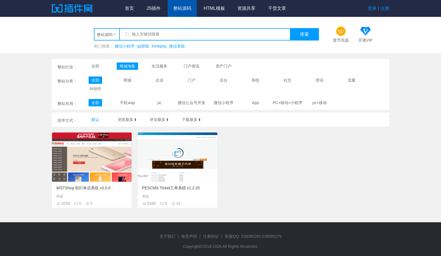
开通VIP (365, 40)
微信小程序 (124, 46)
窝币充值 (341, 40)
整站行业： (67, 67)
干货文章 (277, 8)
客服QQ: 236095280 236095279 (253, 236)
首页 (129, 8)
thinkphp (159, 46)
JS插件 (153, 8)
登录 (372, 8)
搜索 (304, 34)
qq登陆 (143, 46)
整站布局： (67, 103)
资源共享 (246, 8)
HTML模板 (214, 8)
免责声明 (189, 236)
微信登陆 (177, 46)
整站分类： (67, 81)
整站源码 (182, 8)
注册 (384, 8)
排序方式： (67, 120)
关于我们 (167, 236)
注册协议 (211, 236)
